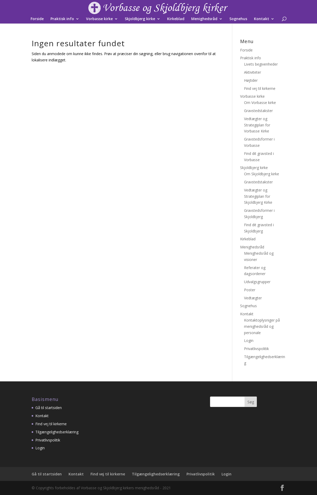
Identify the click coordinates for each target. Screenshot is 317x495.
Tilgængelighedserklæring (56, 431)
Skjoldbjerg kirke (140, 19)
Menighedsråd (204, 19)
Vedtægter (253, 297)
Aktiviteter (252, 72)
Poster (249, 289)
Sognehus (238, 19)
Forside (37, 19)
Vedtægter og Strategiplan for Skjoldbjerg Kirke (258, 196)
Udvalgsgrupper (257, 281)
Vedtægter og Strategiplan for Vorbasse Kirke (257, 125)
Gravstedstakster (258, 110)
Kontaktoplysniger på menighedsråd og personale (262, 326)
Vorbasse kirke (99, 19)
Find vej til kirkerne (259, 88)
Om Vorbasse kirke (260, 102)
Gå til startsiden (48, 407)
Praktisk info (62, 19)
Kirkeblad (175, 19)
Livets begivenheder (261, 64)
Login (248, 340)
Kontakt (261, 19)
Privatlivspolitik (256, 348)
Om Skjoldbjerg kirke (261, 173)
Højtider (251, 80)
